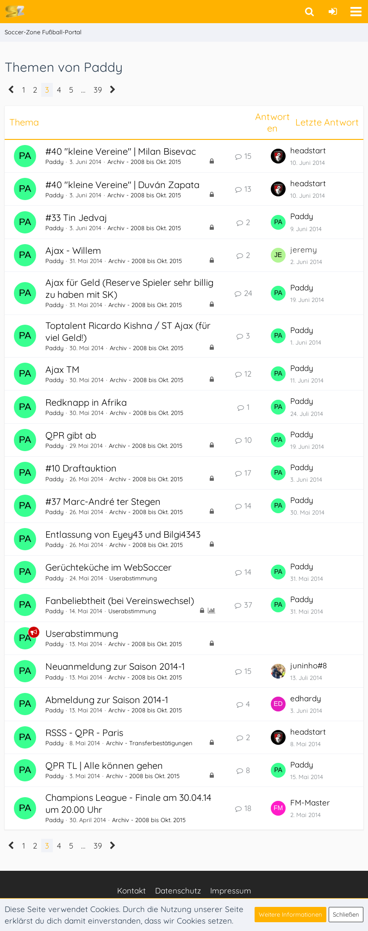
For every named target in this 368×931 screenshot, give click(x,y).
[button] (356, 11)
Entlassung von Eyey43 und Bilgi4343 (122, 534)
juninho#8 (308, 665)
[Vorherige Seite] (11, 89)
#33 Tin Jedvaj (76, 217)
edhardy (305, 698)
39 (98, 89)
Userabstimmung (133, 578)
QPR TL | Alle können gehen (104, 765)
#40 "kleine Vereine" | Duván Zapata (122, 184)
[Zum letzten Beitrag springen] (278, 156)
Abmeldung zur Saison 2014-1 (106, 699)
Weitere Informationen (290, 914)
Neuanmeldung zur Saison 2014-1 (115, 666)
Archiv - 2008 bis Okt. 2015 (144, 161)
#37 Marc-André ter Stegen (103, 501)
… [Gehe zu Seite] (83, 89)
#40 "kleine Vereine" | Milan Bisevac (120, 151)
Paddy (54, 161)
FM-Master (310, 802)
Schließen (346, 914)
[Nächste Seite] (112, 89)
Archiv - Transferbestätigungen (149, 743)
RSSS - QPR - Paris (84, 732)
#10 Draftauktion (81, 468)
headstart (308, 150)
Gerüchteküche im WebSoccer (108, 567)
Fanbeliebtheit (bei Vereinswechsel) (119, 600)
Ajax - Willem (73, 250)
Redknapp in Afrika (86, 402)
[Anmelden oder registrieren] (333, 11)
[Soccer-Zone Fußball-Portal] (14, 11)
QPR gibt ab (70, 435)
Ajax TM (62, 369)
